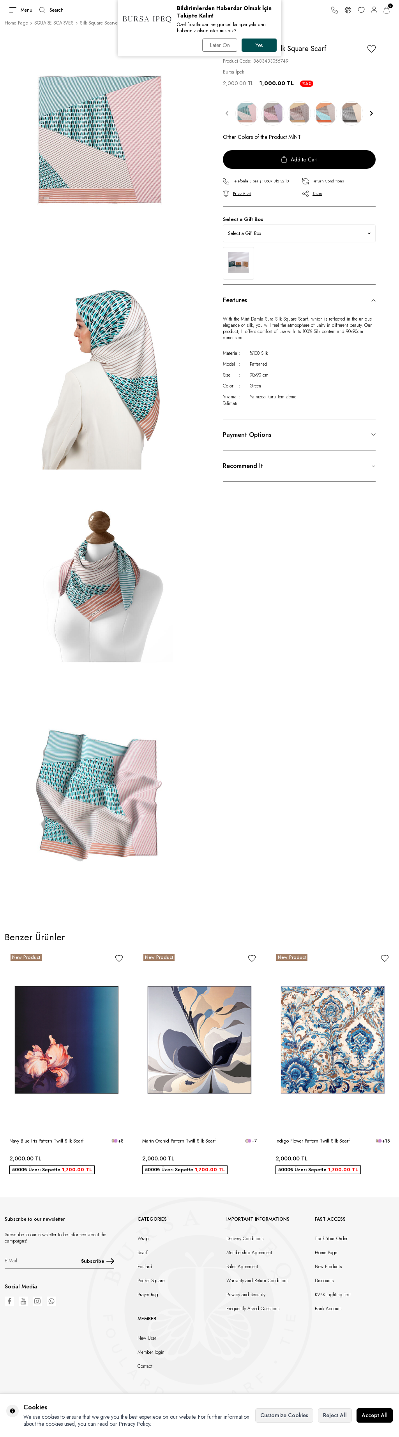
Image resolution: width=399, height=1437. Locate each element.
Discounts (324, 1280)
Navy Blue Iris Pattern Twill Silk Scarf (46, 1141)
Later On (220, 45)
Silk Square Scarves (100, 23)
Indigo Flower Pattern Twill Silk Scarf (312, 1141)
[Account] (374, 10)
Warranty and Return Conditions (257, 1280)
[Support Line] (334, 10)
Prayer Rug (148, 1294)
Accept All (375, 1415)
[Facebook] (9, 1301)
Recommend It (243, 465)
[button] (227, 113)
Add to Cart (299, 159)
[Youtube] (23, 1301)
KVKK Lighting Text (333, 1294)
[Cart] (386, 10)
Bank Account (328, 1308)
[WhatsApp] (51, 1301)
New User (147, 1338)
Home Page (16, 23)
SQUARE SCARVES (54, 23)
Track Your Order (331, 1238)
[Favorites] (361, 10)
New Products (328, 1266)
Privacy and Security (245, 1294)
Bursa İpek (233, 72)
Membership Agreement (249, 1252)
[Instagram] (37, 1301)
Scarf (143, 1252)
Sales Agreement (242, 1266)
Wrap (143, 1238)
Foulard (145, 1266)
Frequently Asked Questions (252, 1308)
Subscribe (97, 1261)
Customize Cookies (284, 1415)
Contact (145, 1366)
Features (235, 300)
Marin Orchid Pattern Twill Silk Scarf (178, 1141)
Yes (259, 45)
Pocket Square (151, 1280)
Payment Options (247, 434)
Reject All (335, 1415)
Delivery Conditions (244, 1238)
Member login (151, 1352)
